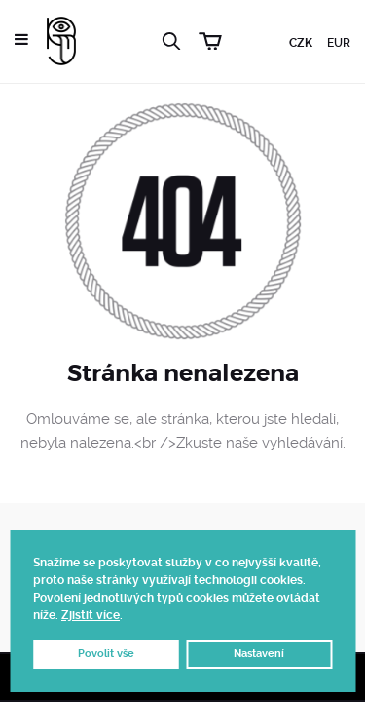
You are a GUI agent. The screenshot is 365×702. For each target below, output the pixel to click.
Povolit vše (106, 653)
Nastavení (259, 653)
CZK (300, 43)
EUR (338, 43)
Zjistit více (90, 615)
